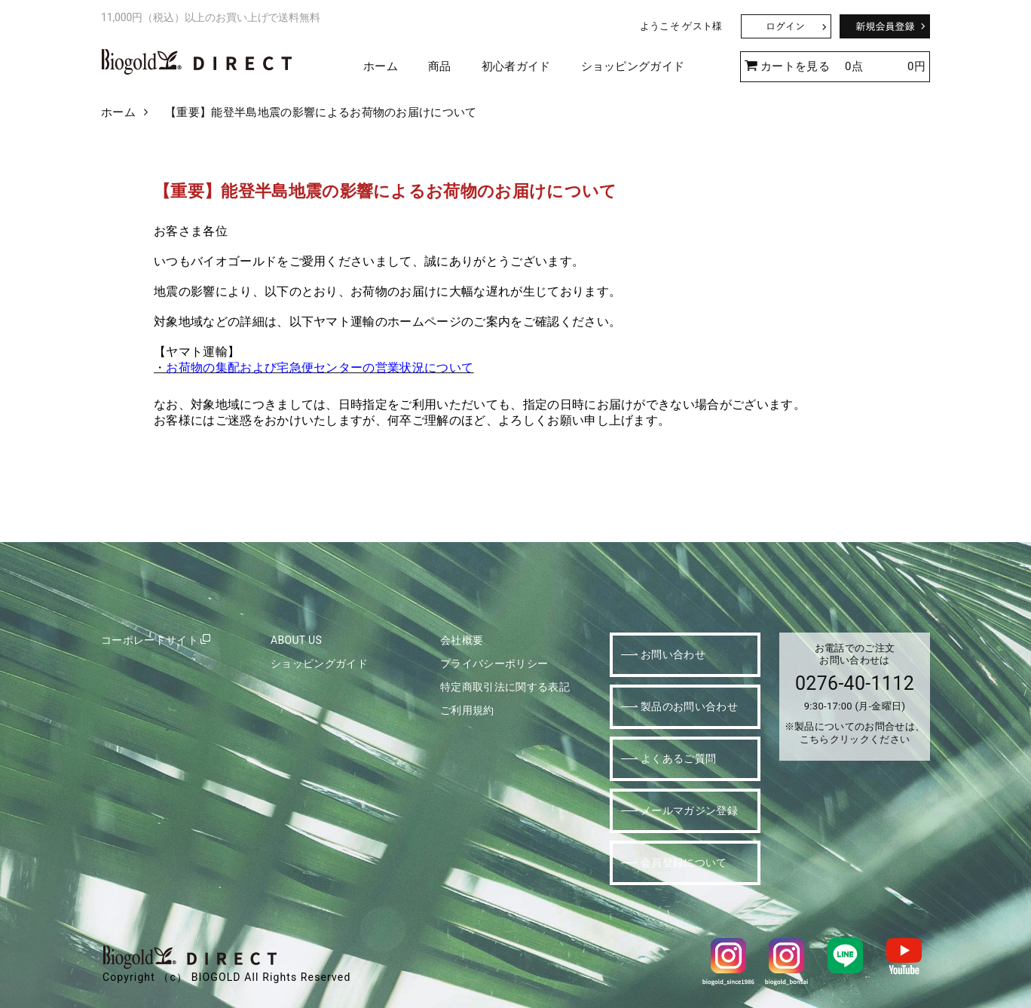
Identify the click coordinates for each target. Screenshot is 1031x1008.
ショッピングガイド (633, 66)
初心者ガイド (516, 66)
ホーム (380, 66)
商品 (439, 66)
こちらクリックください (855, 739)
